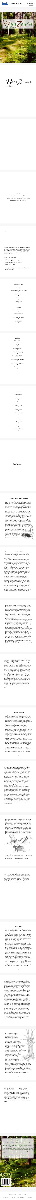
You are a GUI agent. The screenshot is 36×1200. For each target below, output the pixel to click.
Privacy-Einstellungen (26, 1197)
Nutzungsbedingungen (10, 1197)
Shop (31, 4)
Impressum (12, 1194)
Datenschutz (22, 1194)
